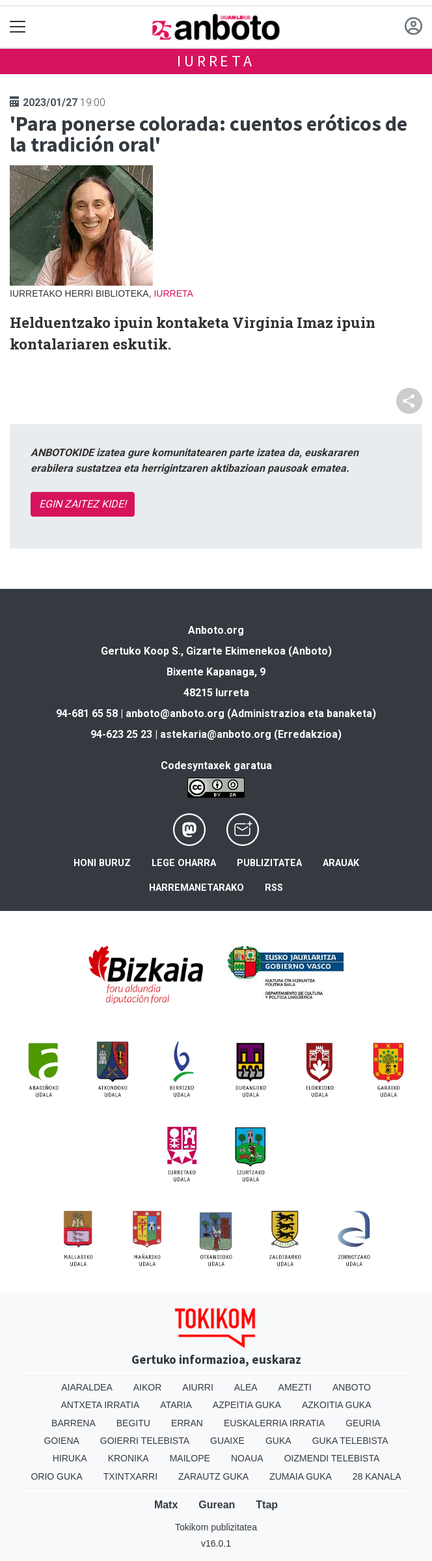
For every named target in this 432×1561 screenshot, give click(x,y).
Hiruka (70, 1458)
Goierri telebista (144, 1440)
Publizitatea (269, 863)
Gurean (216, 1504)
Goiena (61, 1440)
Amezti (295, 1387)
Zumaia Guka (300, 1476)
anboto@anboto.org (175, 713)
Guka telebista (350, 1440)
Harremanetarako (196, 887)
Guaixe (227, 1440)
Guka (278, 1440)
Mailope (190, 1458)
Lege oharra (184, 863)
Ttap (267, 1504)
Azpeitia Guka (247, 1405)
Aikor (147, 1387)
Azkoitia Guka (336, 1405)
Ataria (176, 1405)
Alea (246, 1387)
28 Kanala (377, 1476)
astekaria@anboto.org (215, 734)
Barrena (73, 1423)
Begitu (133, 1423)
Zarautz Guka (213, 1476)
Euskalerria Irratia (274, 1423)
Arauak (341, 863)
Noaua (247, 1458)
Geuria (363, 1423)
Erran (187, 1423)
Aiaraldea (87, 1387)
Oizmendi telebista (332, 1458)
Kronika (128, 1458)
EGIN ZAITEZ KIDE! (82, 504)
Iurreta (216, 61)
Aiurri (197, 1387)
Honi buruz (102, 863)
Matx (166, 1504)
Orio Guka (56, 1476)
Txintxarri (130, 1476)
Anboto (351, 1387)
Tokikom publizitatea (216, 1527)
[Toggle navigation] (18, 27)
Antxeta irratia (100, 1405)
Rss (274, 887)
